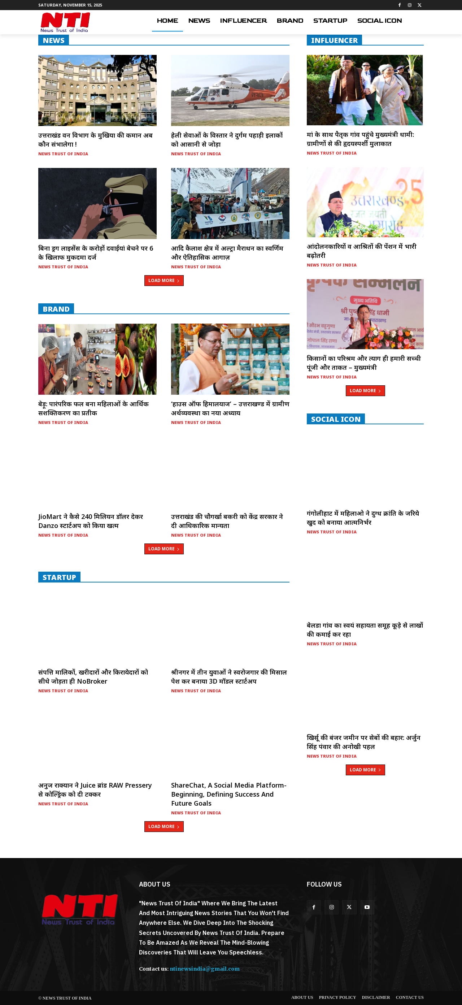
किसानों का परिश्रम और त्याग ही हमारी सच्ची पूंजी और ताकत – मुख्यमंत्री (364, 363)
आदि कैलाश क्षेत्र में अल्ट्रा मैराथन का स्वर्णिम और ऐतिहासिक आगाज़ (227, 252)
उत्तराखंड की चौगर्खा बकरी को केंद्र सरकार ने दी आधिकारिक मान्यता (227, 521)
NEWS (54, 40)
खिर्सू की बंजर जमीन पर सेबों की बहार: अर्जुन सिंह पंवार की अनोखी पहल (363, 742)
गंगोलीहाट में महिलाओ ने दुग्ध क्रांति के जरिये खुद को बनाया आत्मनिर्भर (363, 518)
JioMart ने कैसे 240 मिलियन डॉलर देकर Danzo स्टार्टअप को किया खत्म (90, 521)
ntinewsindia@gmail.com (205, 969)
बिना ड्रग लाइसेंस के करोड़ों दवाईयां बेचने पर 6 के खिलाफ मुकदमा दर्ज (95, 252)
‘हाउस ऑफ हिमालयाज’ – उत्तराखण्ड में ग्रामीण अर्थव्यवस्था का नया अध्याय (230, 408)
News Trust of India (63, 153)
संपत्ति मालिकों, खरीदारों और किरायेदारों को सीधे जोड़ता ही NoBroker (93, 676)
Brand (56, 308)
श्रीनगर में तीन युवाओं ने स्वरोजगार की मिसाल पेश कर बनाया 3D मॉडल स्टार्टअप (229, 676)
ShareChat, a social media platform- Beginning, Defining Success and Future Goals (229, 794)
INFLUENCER (334, 40)
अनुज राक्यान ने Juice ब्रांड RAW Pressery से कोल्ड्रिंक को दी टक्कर (95, 789)
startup (59, 577)
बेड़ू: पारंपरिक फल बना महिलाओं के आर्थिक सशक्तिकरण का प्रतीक (93, 408)
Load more (164, 280)
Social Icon (336, 419)
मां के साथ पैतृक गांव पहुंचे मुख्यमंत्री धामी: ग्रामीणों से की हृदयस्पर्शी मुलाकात (360, 139)
